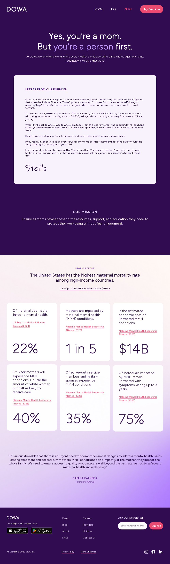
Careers (87, 521)
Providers (88, 527)
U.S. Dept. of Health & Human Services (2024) (81, 288)
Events (99, 8)
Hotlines (87, 534)
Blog (113, 8)
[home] (17, 9)
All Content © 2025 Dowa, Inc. (21, 555)
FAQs (65, 540)
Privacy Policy (68, 554)
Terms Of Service (88, 554)
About (128, 8)
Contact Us (89, 540)
